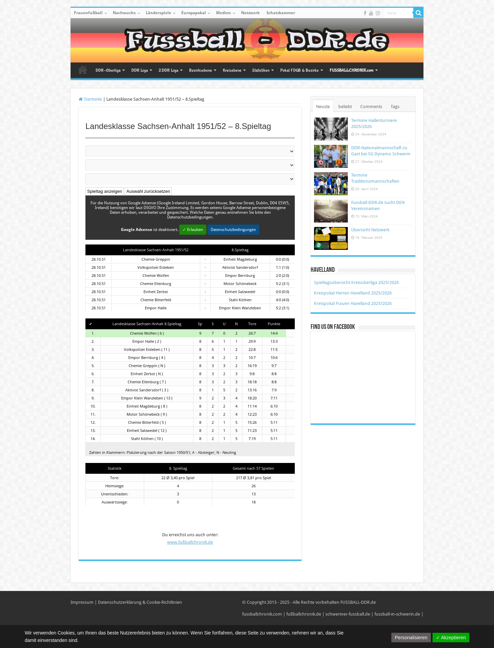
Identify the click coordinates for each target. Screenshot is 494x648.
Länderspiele (158, 12)
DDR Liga (139, 70)
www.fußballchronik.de (190, 542)
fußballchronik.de (303, 614)
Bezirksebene (200, 70)
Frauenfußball (88, 12)
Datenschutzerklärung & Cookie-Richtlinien (140, 602)
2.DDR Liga (168, 70)
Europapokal (193, 12)
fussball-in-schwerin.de (397, 614)
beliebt (345, 106)
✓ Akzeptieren (451, 637)
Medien (223, 12)
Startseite (83, 69)
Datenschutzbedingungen (233, 229)
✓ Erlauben (193, 229)
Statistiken (260, 70)
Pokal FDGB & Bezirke (299, 70)
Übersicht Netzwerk (370, 229)
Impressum (82, 602)
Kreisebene (232, 70)
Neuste (323, 106)
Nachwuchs (124, 12)
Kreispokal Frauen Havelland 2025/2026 (353, 303)
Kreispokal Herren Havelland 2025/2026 (353, 292)
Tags (395, 106)
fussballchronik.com (262, 614)
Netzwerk (250, 12)
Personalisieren (411, 637)
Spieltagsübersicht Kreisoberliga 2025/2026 (356, 282)
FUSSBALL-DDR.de (358, 602)
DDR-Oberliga (108, 70)
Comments (371, 106)
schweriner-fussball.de (348, 614)
